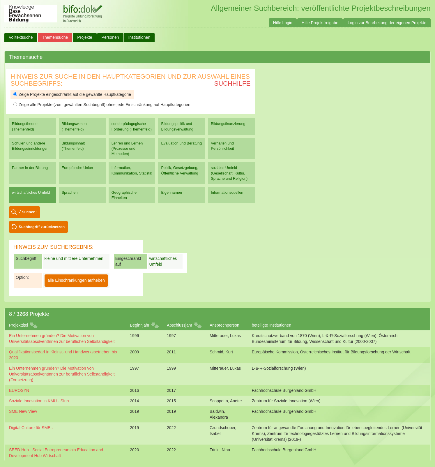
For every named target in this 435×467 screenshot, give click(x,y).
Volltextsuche (21, 37)
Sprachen (70, 192)
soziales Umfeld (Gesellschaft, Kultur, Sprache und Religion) (229, 172)
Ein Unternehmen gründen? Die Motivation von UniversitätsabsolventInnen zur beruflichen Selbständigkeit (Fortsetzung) (62, 374)
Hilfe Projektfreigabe (320, 22)
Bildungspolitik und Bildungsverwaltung (177, 126)
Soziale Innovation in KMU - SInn (39, 401)
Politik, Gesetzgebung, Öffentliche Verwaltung (179, 170)
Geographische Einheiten (124, 195)
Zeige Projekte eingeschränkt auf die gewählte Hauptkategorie (72, 94)
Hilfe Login (282, 22)
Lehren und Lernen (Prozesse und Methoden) (127, 148)
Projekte (84, 37)
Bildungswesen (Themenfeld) (74, 126)
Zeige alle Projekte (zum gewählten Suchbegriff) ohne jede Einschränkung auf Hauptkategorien (101, 104)
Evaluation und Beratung (181, 143)
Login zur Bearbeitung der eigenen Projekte (387, 22)
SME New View (23, 411)
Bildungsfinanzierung (228, 123)
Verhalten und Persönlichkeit (222, 146)
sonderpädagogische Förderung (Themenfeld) (132, 126)
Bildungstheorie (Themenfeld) (25, 126)
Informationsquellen (227, 192)
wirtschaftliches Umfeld (31, 192)
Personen (110, 37)
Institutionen (139, 37)
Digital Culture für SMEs (30, 427)
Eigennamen (171, 192)
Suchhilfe (232, 83)
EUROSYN (19, 390)
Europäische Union (77, 167)
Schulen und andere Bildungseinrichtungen (30, 146)
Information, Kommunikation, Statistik (132, 170)
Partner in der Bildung (30, 167)
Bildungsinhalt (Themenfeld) (73, 146)
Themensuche (55, 37)
